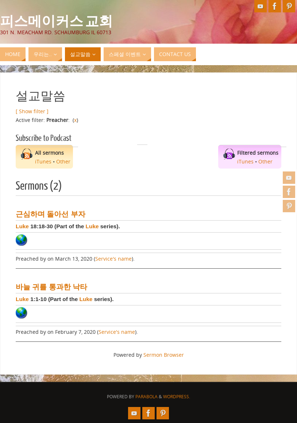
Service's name (113, 258)
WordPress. (176, 397)
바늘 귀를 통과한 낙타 (51, 287)
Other (63, 161)
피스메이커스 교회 (56, 20)
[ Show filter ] (32, 111)
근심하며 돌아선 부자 (50, 214)
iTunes (43, 161)
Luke (22, 226)
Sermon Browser (163, 354)
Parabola (146, 397)
